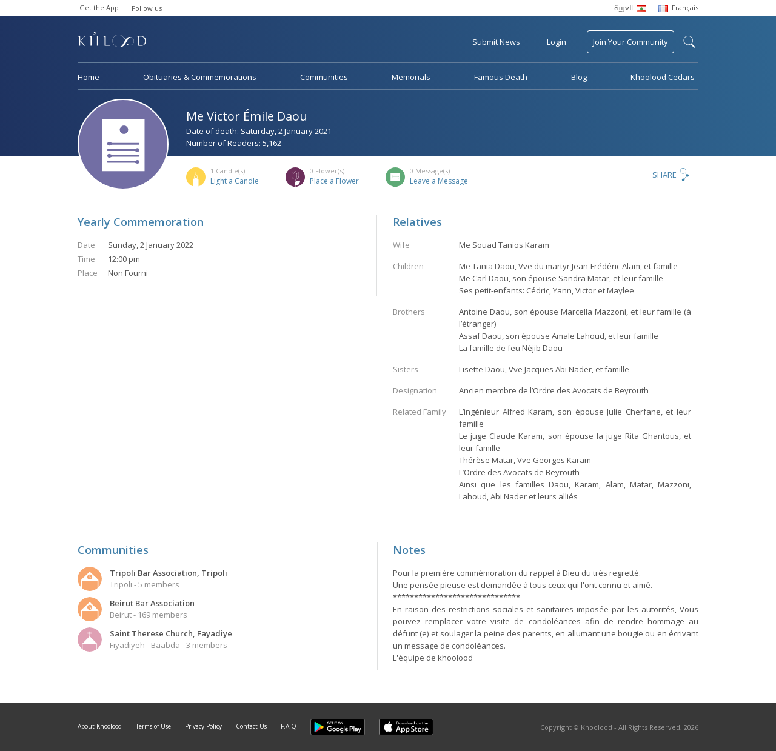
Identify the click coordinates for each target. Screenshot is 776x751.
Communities (324, 77)
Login (556, 41)
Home (88, 77)
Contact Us (251, 726)
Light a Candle (234, 181)
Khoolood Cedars (662, 77)
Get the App (99, 7)
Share (664, 174)
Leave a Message (439, 181)
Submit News (496, 41)
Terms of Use (153, 726)
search (689, 42)
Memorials (411, 77)
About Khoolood (100, 726)
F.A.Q (288, 726)
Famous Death (500, 77)
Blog (579, 77)
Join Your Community (630, 41)
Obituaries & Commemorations (199, 77)
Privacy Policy (203, 726)
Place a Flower (334, 181)
